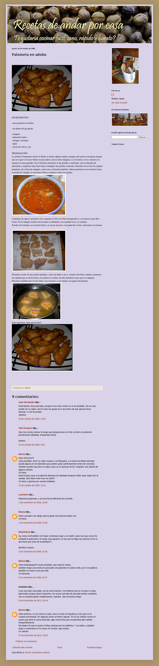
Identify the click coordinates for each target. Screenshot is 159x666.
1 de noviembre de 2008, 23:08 (33, 523)
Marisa (22, 454)
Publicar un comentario (26, 641)
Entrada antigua (94, 647)
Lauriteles (23, 494)
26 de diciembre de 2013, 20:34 (33, 600)
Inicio (59, 647)
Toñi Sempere (25, 428)
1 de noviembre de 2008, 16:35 (33, 502)
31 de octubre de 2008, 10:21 (32, 485)
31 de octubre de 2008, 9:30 (32, 445)
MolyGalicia (24, 532)
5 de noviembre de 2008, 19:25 (33, 551)
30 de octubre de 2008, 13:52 (32, 419)
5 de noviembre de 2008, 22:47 (33, 577)
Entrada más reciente (22, 647)
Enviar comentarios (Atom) (37, 652)
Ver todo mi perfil (119, 102)
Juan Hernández (27, 402)
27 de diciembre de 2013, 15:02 (33, 635)
